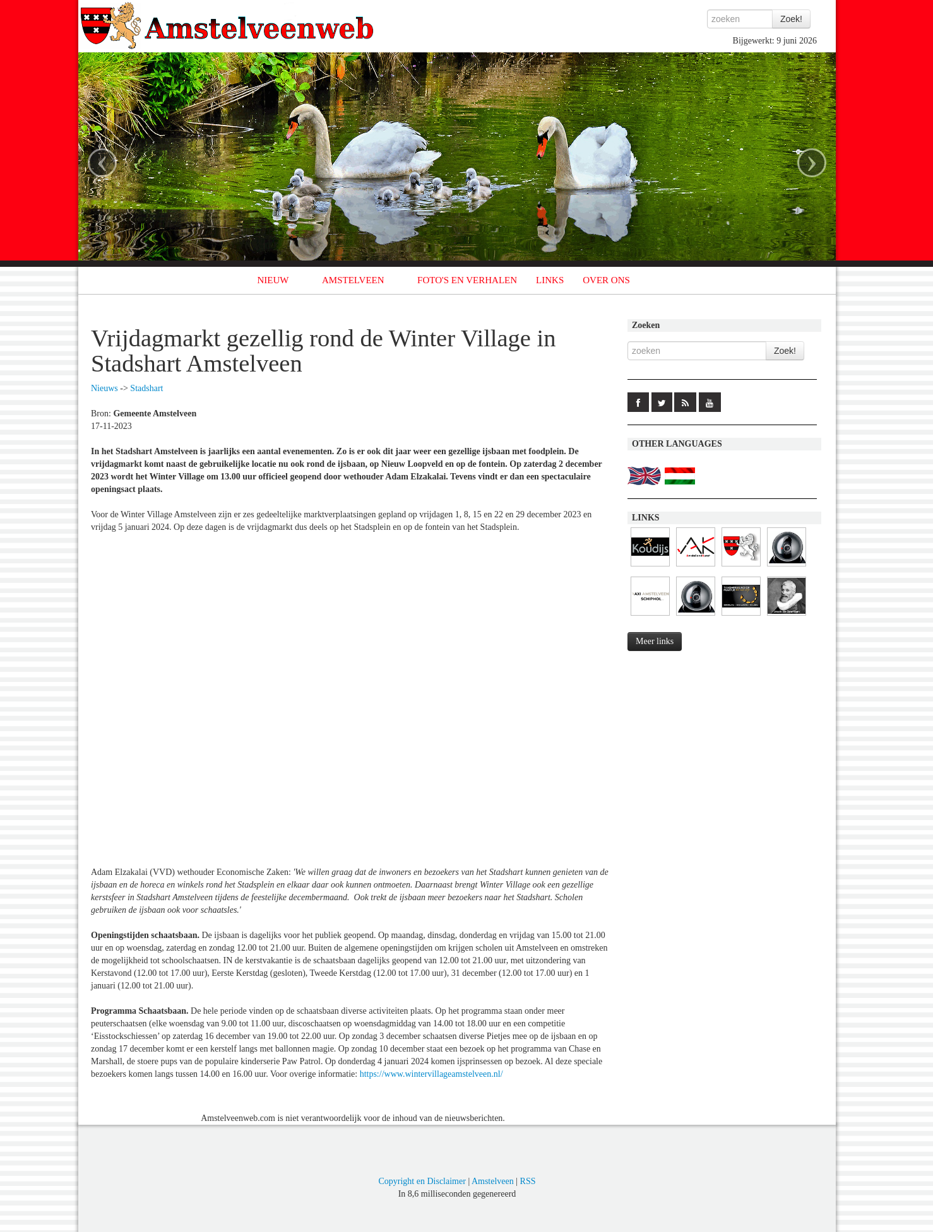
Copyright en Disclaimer (421, 1181)
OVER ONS (606, 280)
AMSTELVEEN (353, 280)
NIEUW (273, 280)
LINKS (550, 280)
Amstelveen (493, 1181)
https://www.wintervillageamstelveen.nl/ (431, 1074)
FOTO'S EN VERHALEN (467, 280)
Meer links (655, 641)
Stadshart (146, 388)
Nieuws (104, 388)
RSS (528, 1181)
